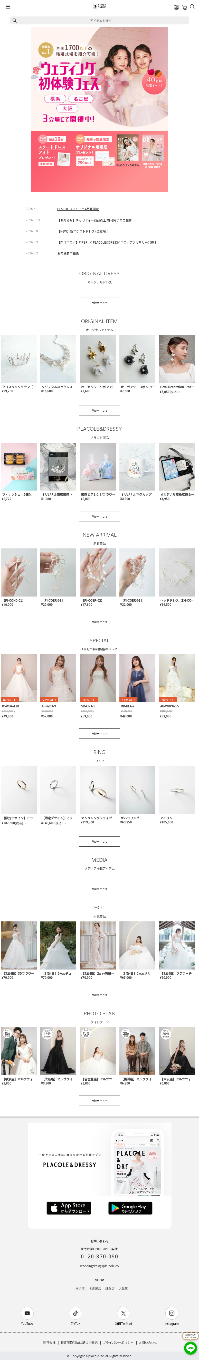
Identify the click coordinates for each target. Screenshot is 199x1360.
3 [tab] (98, 199)
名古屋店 (95, 1288)
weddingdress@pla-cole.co (99, 1266)
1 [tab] (91, 199)
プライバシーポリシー (118, 1342)
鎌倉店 (110, 1288)
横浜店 (80, 1288)
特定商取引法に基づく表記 (79, 1342)
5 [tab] (105, 199)
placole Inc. (96, 1356)
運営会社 (49, 1342)
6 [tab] (109, 199)
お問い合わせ (148, 1342)
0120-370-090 (99, 1257)
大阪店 (123, 1288)
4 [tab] (101, 199)
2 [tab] (94, 199)
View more (99, 302)
